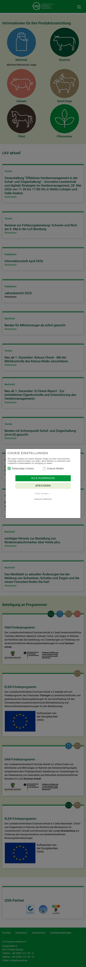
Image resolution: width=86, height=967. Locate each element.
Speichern (43, 485)
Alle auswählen (43, 478)
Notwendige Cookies (20, 468)
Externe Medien (53, 468)
